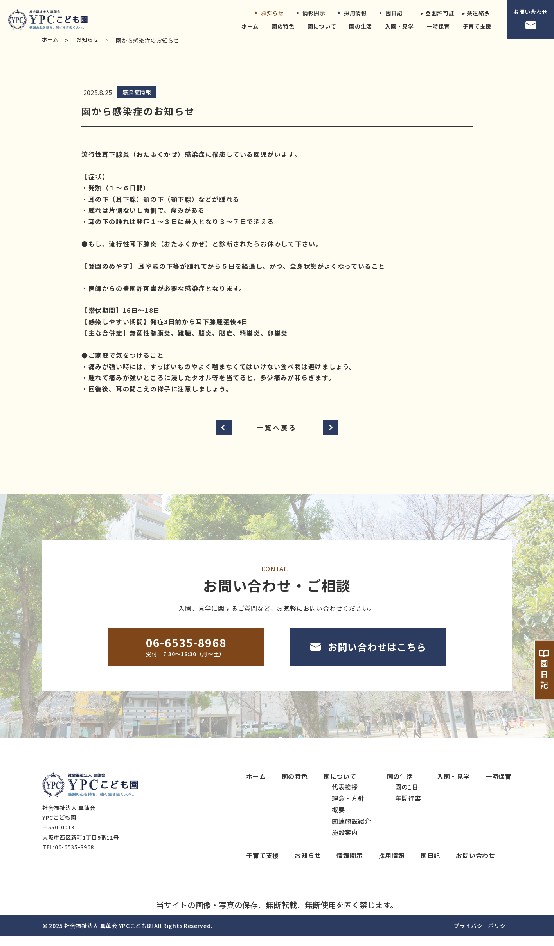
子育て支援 (477, 26)
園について (322, 26)
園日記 (391, 13)
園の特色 (283, 26)
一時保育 (438, 26)
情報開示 (311, 13)
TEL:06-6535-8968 (68, 857)
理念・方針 (348, 808)
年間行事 (408, 808)
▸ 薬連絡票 (476, 13)
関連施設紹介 (351, 830)
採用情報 (352, 13)
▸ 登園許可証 (435, 13)
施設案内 (345, 842)
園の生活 (360, 26)
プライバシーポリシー (482, 935)
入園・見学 (399, 26)
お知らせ (269, 13)
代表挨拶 (345, 796)
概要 (338, 819)
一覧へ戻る (277, 437)
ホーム (250, 26)
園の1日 (407, 796)
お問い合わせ (530, 19)
